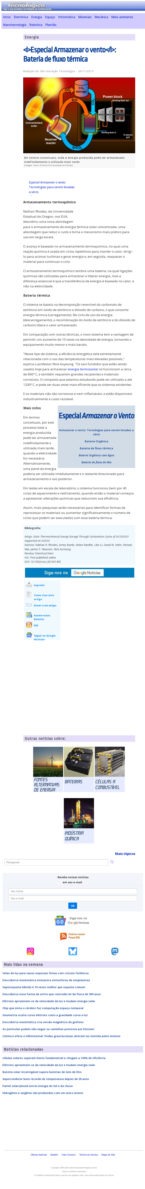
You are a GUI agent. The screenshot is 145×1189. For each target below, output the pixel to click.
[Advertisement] (106, 197)
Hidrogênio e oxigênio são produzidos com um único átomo (42, 1093)
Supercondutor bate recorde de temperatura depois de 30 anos (45, 1079)
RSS (36, 625)
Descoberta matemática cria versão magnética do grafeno (42, 1022)
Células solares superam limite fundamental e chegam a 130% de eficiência (54, 1058)
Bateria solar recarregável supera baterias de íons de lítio (42, 1072)
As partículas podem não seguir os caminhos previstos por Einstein (48, 1029)
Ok (73, 905)
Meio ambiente (122, 17)
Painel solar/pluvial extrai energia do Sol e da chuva (37, 1086)
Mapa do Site (108, 1154)
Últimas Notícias (39, 1154)
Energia (36, 17)
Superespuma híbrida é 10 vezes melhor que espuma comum (43, 987)
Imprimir (39, 585)
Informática (66, 17)
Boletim (54, 1154)
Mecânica (101, 17)
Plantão (50, 25)
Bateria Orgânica (96, 441)
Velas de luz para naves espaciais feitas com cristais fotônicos (45, 973)
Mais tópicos (125, 854)
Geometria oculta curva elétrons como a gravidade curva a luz (45, 1015)
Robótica (35, 25)
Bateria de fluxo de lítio (96, 462)
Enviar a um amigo (45, 605)
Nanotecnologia (14, 25)
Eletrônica (21, 17)
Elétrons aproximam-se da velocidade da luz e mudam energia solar (48, 1001)
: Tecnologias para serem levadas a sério (52, 187)
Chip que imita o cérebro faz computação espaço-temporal (42, 1008)
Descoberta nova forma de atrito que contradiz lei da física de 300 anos (51, 994)
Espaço (50, 17)
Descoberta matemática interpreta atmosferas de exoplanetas (46, 980)
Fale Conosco (69, 1154)
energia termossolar (83, 369)
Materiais (85, 17)
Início (7, 17)
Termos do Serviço (88, 1154)
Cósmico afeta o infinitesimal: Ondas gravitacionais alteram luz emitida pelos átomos (61, 1036)
